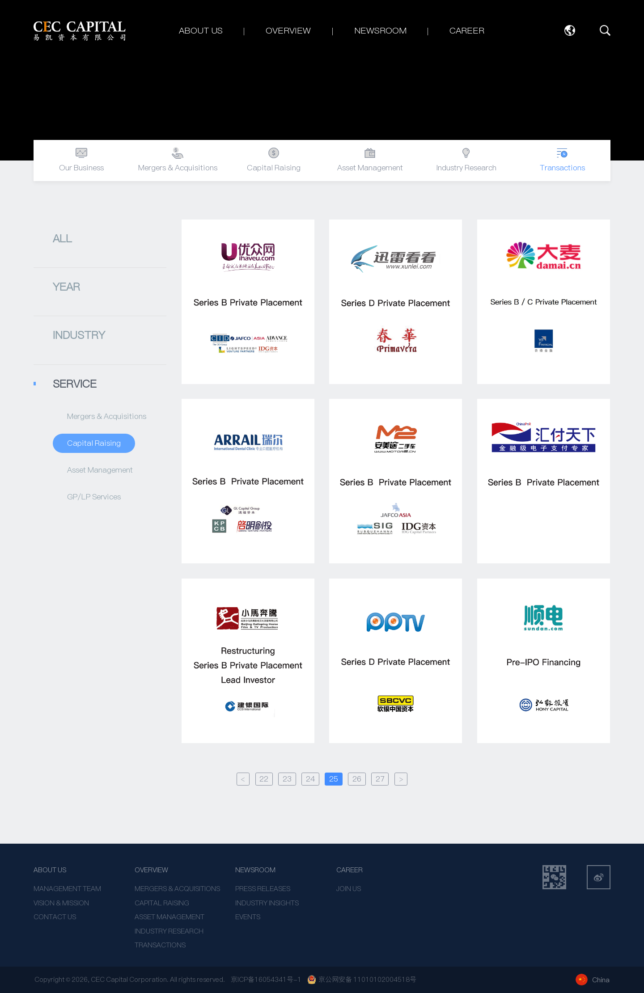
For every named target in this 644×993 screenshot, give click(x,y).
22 (263, 778)
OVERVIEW (151, 870)
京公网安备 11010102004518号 (361, 979)
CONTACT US (55, 916)
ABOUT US (50, 870)
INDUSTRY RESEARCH (169, 931)
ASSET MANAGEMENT (169, 916)
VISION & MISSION (61, 903)
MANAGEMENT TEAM (67, 888)
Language (570, 30)
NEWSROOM (255, 870)
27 (380, 778)
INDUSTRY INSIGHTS (267, 903)
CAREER (349, 870)
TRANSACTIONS (160, 945)
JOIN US (348, 888)
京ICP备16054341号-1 (266, 979)
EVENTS (247, 916)
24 (310, 778)
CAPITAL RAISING (162, 903)
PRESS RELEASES (262, 888)
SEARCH (604, 30)
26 (356, 778)
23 (287, 778)
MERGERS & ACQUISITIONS (177, 888)
